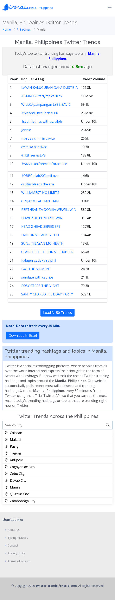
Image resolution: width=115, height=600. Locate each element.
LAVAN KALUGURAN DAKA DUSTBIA (49, 87)
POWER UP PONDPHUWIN (42, 218)
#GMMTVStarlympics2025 (41, 96)
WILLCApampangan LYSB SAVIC (46, 104)
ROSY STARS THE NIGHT (40, 285)
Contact (13, 545)
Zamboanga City (20, 501)
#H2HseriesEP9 (33, 155)
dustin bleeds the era (37, 184)
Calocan (13, 432)
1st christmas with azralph (41, 121)
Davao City (15, 480)
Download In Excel (23, 335)
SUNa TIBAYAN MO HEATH (42, 243)
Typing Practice (18, 537)
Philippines (24, 29)
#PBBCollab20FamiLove (39, 175)
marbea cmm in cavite (38, 138)
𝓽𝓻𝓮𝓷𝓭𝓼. (27, 6)
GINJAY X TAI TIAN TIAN (40, 201)
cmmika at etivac (34, 147)
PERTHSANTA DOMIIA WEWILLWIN (48, 209)
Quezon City (17, 494)
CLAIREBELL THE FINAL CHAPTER (47, 252)
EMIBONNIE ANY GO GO (40, 235)
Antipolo (14, 460)
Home (6, 29)
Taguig (13, 453)
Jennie (26, 130)
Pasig (11, 446)
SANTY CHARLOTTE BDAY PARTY (47, 294)
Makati (13, 439)
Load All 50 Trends (57, 312)
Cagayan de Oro (20, 467)
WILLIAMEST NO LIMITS (40, 192)
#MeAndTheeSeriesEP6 (39, 113)
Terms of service (19, 561)
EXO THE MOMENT (36, 269)
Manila (12, 487)
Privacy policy (17, 553)
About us (14, 529)
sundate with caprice (37, 277)
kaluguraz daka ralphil (38, 260)
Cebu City (15, 473)
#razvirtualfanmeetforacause (44, 163)
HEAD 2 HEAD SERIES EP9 (40, 226)
